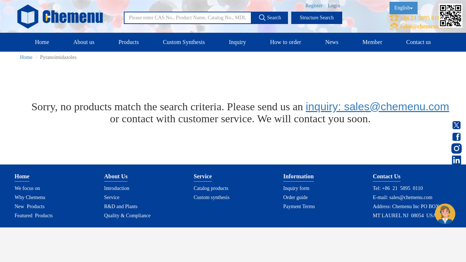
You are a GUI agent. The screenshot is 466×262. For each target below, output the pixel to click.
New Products (29, 206)
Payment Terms (299, 206)
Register (314, 5)
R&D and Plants (121, 206)
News (331, 42)
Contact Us (386, 176)
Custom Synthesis (184, 42)
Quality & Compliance (127, 215)
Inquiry (237, 42)
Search (269, 17)
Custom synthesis (211, 197)
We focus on (27, 188)
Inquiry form (296, 188)
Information (298, 176)
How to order (285, 42)
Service (111, 197)
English (403, 8)
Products (128, 42)
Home (42, 42)
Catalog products (211, 188)
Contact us (418, 42)
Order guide (295, 197)
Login (334, 5)
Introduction (116, 188)
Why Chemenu (30, 197)
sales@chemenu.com (425, 26)
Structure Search (317, 17)
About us (83, 42)
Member (372, 42)
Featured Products (34, 215)
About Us (115, 176)
